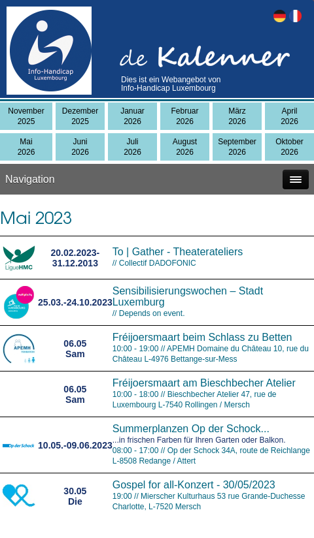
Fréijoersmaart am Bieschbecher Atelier (204, 382)
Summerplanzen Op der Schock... (191, 428)
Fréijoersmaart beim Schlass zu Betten (202, 337)
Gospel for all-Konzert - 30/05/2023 (194, 484)
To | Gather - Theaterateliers (178, 251)
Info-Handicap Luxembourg (168, 88)
